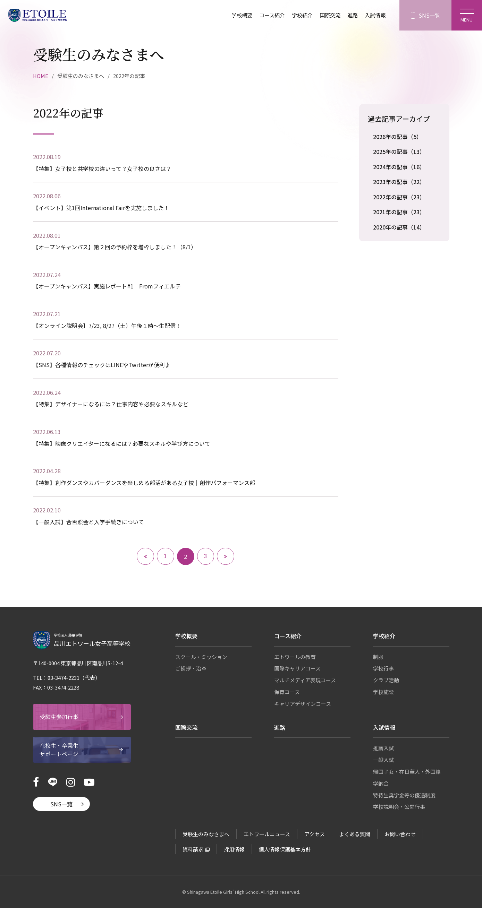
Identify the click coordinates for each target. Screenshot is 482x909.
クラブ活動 (386, 680)
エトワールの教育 (295, 657)
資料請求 (193, 850)
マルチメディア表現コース (305, 680)
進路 (350, 15)
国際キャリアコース (297, 669)
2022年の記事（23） (399, 197)
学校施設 (383, 692)
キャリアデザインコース (302, 704)
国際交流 (326, 15)
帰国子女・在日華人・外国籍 (407, 772)
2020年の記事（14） (399, 228)
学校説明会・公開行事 (399, 807)
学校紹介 (297, 15)
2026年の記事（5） (397, 136)
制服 (378, 657)
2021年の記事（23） (399, 212)
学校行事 (383, 669)
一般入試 (383, 760)
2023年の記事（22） (399, 182)
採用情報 (234, 850)
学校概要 (234, 15)
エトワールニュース (267, 834)
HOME (41, 75)
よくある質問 (354, 834)
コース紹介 (265, 15)
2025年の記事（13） (399, 152)
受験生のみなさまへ (206, 834)
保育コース (287, 692)
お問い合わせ (400, 834)
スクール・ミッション (201, 657)
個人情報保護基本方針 (285, 850)
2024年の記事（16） (399, 167)
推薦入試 (383, 749)
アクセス (314, 834)
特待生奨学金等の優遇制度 (404, 795)
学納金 (381, 784)
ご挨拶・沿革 (190, 669)
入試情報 (374, 15)
